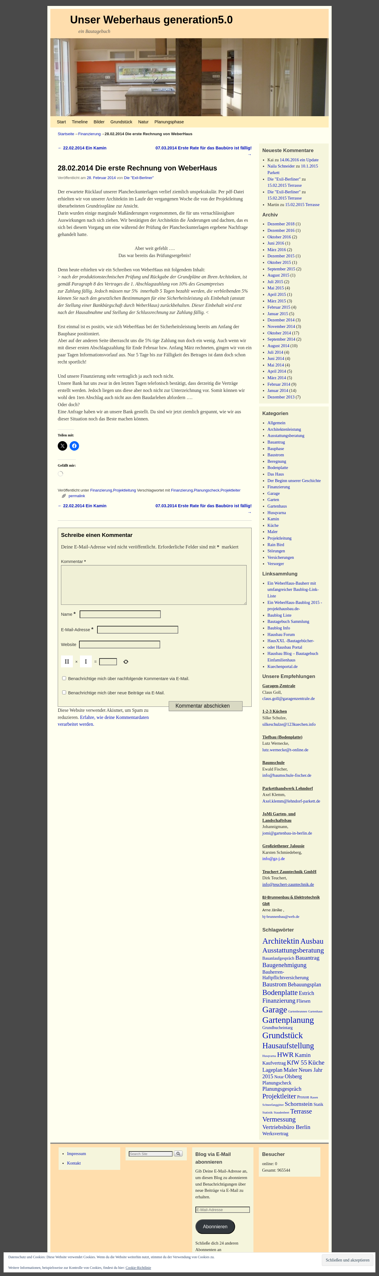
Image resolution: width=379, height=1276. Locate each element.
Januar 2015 (277, 313)
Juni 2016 (275, 243)
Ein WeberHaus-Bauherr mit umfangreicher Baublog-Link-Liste (293, 589)
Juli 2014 (275, 352)
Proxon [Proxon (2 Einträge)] (303, 1097)
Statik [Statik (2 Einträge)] (318, 1104)
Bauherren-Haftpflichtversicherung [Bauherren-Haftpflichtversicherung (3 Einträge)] (285, 975)
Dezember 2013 (281, 397)
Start (61, 121)
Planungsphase (169, 121)
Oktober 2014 (279, 333)
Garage (273, 493)
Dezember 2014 (281, 320)
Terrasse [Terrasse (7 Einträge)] (301, 1111)
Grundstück (121, 121)
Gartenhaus (277, 506)
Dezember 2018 (281, 223)
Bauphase (275, 448)
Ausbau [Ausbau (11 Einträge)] (311, 941)
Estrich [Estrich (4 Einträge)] (306, 993)
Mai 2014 (275, 365)
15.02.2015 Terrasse (284, 185)
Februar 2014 (278, 384)
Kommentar (74, 561)
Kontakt (74, 1163)
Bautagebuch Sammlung (288, 621)
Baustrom (275, 454)
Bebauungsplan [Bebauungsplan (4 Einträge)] (304, 985)
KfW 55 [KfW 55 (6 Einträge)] (297, 1062)
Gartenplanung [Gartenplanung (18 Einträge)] (288, 1020)
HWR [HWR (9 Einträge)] (285, 1054)
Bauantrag (276, 442)
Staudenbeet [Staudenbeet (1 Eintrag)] (281, 1112)
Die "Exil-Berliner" (139, 178)
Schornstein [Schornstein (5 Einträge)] (298, 1103)
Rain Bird (275, 544)
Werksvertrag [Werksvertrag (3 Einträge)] (275, 1133)
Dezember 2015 (281, 255)
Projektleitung (124, 490)
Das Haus (275, 474)
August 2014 (278, 345)
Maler (272, 531)
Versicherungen (280, 557)
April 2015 (276, 294)
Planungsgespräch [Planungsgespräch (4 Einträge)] (281, 1089)
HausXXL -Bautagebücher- (290, 640)
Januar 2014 (277, 390)
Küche (273, 525)
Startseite (66, 134)
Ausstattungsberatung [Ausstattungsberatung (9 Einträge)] (293, 950)
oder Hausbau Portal (284, 647)
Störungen (276, 550)
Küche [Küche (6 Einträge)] (316, 1062)
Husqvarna (276, 512)
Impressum (76, 1153)
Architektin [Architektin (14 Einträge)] (280, 941)
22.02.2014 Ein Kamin (82, 148)
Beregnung (276, 461)
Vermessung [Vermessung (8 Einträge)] (279, 1119)
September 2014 (281, 339)
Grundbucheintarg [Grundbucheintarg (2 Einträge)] (277, 1027)
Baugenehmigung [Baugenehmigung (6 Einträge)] (284, 965)
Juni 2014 (275, 358)
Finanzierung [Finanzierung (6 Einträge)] (278, 1000)
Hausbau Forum (281, 634)
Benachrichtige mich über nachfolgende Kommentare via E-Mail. (128, 685)
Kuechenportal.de (282, 666)
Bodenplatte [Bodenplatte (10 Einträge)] (280, 992)
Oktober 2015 (279, 262)
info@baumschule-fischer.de (286, 775)
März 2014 (276, 377)
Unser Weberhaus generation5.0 (151, 20)
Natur (143, 121)
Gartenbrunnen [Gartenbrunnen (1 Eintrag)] (297, 1011)
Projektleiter (230, 490)
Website (68, 651)
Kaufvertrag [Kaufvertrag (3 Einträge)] (274, 1063)
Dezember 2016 (281, 230)
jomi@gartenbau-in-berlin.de (287, 833)
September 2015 (281, 269)
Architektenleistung (284, 429)
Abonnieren (215, 1226)
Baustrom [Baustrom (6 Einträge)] (274, 984)
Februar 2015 (278, 307)
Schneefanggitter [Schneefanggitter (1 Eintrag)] (273, 1104)
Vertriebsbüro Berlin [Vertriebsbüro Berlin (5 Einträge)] (286, 1127)
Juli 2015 (275, 281)
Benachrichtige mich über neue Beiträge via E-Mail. (116, 700)
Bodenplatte (277, 467)
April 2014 (276, 371)
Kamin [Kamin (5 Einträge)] (303, 1055)
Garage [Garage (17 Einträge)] (274, 1009)
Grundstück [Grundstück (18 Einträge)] (282, 1035)
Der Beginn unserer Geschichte (294, 480)
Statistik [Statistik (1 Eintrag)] (267, 1112)
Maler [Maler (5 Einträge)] (291, 1069)
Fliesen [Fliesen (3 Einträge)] (303, 1001)
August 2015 (278, 275)
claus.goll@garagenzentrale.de (288, 698)
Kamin (273, 518)
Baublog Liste (279, 615)
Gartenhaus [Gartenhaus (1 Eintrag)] (315, 1011)
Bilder (99, 121)
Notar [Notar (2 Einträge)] (279, 1076)
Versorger (275, 563)
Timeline (80, 121)
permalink (77, 496)
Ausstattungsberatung (285, 435)
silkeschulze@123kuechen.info (289, 724)
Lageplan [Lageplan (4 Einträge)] (272, 1070)
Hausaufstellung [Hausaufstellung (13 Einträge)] (288, 1045)
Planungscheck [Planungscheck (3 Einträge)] (276, 1083)
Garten (273, 499)
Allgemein (276, 422)
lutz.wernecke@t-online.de (285, 749)
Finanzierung (89, 134)
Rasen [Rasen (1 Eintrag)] (314, 1097)
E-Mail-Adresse (77, 636)
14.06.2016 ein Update (299, 159)
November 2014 (281, 326)
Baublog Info (278, 628)
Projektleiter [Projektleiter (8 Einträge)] (279, 1096)
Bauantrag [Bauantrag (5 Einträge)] (307, 957)
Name (69, 621)
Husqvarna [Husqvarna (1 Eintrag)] (269, 1056)
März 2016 (276, 249)
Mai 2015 (275, 287)
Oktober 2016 (279, 237)
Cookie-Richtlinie (138, 1268)
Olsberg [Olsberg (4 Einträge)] (293, 1076)
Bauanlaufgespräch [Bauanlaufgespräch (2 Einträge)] (278, 958)
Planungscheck (206, 490)
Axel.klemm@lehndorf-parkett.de (291, 801)
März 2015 (276, 301)
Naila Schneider (281, 166)
